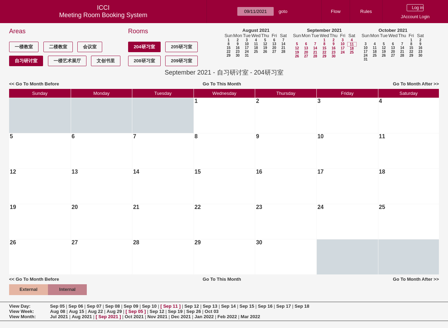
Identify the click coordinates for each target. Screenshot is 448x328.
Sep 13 (210, 306)
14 (283, 44)
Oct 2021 (134, 316)
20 (274, 48)
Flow (335, 11)
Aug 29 (114, 311)
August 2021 (256, 30)
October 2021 (393, 30)
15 (228, 48)
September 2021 (324, 30)
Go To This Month (222, 83)
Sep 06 (76, 306)
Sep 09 (131, 306)
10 (246, 44)
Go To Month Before (37, 83)
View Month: (22, 316)
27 (274, 52)
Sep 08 (112, 306)
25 (256, 52)
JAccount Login (415, 16)
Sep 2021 (108, 316)
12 (265, 44)
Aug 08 (57, 311)
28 (283, 52)
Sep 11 (170, 306)
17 (246, 48)
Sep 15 (246, 306)
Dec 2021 (181, 316)
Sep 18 (302, 306)
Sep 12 (191, 306)
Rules (366, 11)
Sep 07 (94, 306)
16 (237, 48)
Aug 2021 (82, 316)
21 (283, 48)
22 (228, 52)
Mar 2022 (250, 316)
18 (256, 48)
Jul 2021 (59, 316)
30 (237, 55)
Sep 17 (283, 306)
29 (228, 55)
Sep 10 (149, 306)
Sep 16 (265, 306)
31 (246, 55)
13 (274, 44)
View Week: (21, 311)
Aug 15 (76, 311)
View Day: (19, 306)
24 (246, 52)
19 (265, 48)
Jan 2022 (204, 316)
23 (237, 52)
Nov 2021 (157, 316)
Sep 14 (228, 306)
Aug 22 (95, 311)
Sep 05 (57, 306)
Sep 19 (175, 311)
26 (265, 52)
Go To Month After (413, 83)
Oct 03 (212, 311)
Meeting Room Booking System (103, 15)
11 (256, 44)
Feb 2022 (227, 316)
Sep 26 (193, 311)
